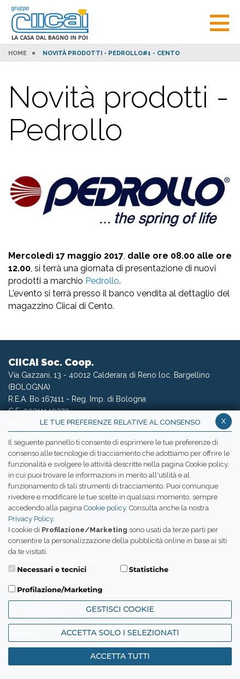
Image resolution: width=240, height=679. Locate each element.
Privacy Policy (30, 519)
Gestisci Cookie (120, 609)
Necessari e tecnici (51, 569)
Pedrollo (102, 281)
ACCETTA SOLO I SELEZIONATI (120, 633)
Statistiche (149, 569)
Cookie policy (105, 508)
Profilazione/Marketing (59, 589)
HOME (17, 53)
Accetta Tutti (120, 656)
